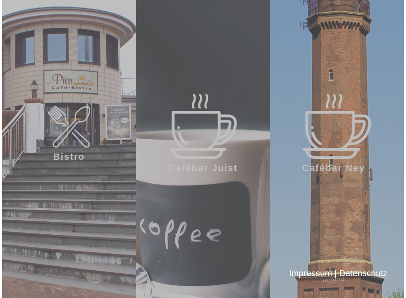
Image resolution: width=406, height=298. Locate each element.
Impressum (310, 273)
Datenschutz (363, 273)
